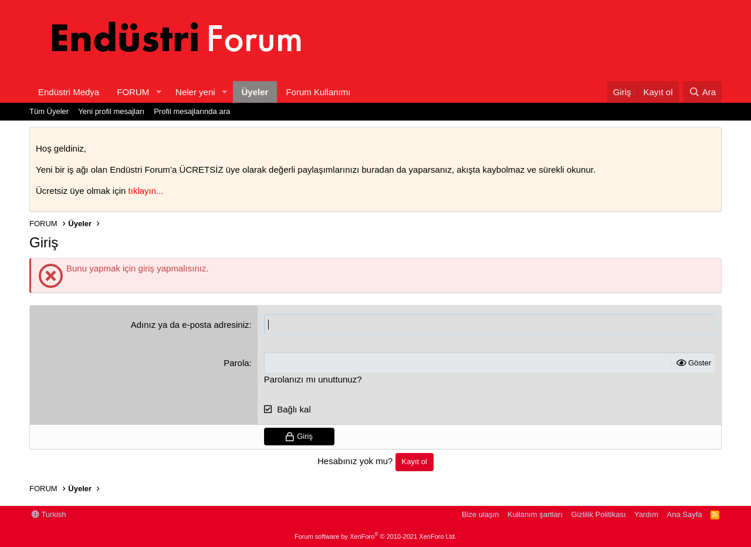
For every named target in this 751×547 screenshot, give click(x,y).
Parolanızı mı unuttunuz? (313, 379)
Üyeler (255, 92)
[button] (158, 92)
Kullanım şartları (535, 514)
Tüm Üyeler (49, 111)
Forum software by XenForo (375, 536)
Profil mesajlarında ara (192, 111)
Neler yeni (195, 92)
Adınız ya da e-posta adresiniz (190, 325)
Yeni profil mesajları (111, 111)
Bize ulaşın (480, 514)
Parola (236, 363)
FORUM (133, 92)
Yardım (646, 514)
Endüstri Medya (68, 92)
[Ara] (702, 92)
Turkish (49, 514)
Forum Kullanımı (318, 92)
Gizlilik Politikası (598, 514)
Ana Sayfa (684, 514)
